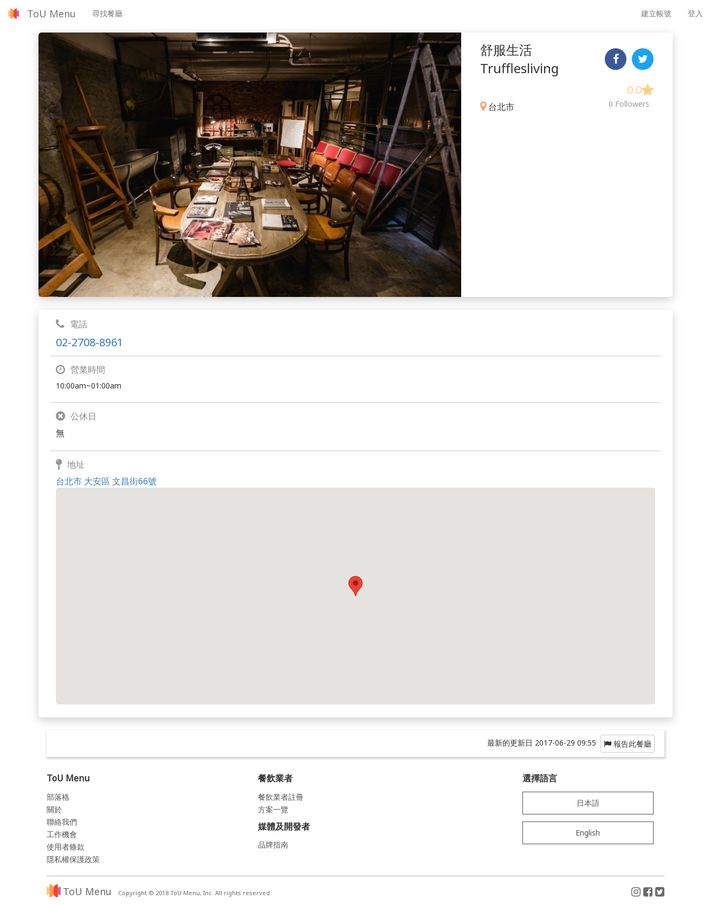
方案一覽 (273, 809)
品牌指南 (273, 844)
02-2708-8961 (89, 342)
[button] (355, 586)
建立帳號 (656, 13)
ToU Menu (51, 13)
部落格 (58, 797)
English (588, 832)
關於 (54, 809)
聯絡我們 (62, 822)
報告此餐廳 (627, 744)
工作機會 (62, 834)
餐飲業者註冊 (280, 797)
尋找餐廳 (107, 13)
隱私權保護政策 (73, 859)
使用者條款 (66, 847)
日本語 (588, 803)
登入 (695, 13)
